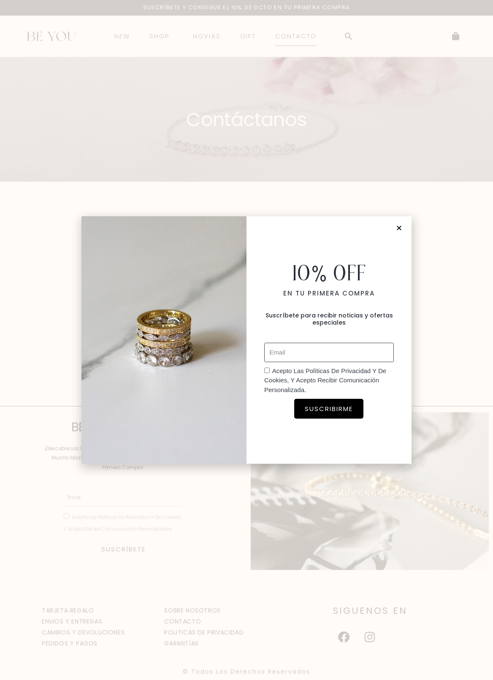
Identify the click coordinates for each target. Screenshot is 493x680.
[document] (246, 340)
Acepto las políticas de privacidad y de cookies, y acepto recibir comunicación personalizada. (325, 380)
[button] (399, 228)
